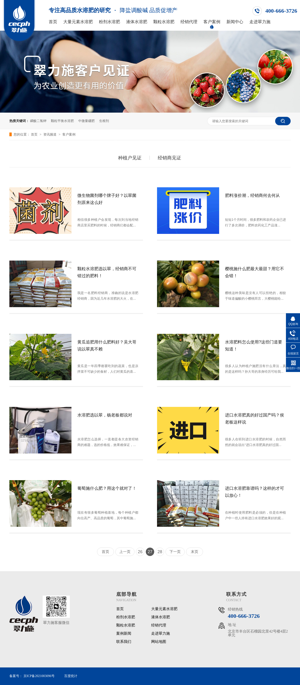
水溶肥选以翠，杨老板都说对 (104, 415)
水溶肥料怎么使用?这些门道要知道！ (253, 345)
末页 (194, 552)
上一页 (125, 552)
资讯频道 (50, 134)
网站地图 (158, 642)
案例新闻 (123, 633)
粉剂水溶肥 (109, 22)
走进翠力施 (259, 22)
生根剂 (104, 121)
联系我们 (123, 642)
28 (160, 551)
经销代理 (188, 22)
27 (150, 551)
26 (140, 551)
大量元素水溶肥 (78, 22)
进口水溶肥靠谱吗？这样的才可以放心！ (254, 492)
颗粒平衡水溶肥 (62, 121)
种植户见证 (130, 157)
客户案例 (211, 22)
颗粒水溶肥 (163, 22)
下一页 (175, 552)
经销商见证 (169, 157)
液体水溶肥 (136, 22)
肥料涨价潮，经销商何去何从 (252, 195)
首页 (53, 22)
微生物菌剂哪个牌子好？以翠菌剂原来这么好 (106, 199)
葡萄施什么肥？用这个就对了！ (106, 488)
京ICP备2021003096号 (39, 676)
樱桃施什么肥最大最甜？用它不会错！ (254, 272)
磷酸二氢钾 (38, 121)
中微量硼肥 (86, 121)
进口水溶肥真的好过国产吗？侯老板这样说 (254, 418)
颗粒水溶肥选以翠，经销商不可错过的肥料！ (106, 272)
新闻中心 (234, 22)
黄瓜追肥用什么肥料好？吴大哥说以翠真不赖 (106, 345)
